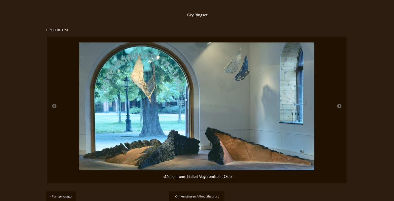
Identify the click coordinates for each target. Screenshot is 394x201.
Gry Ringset (197, 14)
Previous (54, 106)
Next (339, 106)
